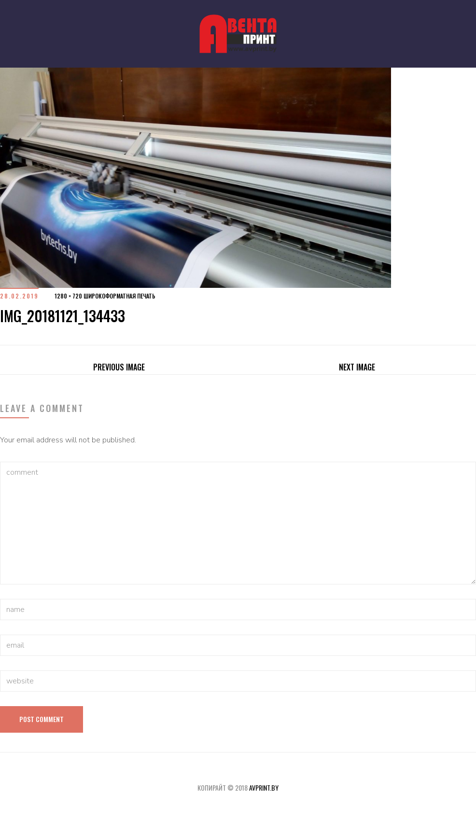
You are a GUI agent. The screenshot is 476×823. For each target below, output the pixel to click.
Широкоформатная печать (119, 296)
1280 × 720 (68, 296)
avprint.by (264, 787)
